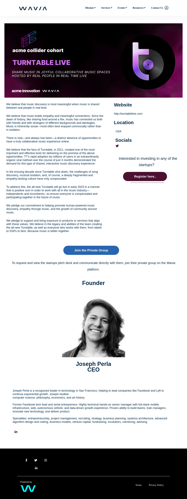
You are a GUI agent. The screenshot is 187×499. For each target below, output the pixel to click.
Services (105, 7)
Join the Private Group (91, 250)
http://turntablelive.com (128, 113)
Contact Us (157, 7)
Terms (138, 485)
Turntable (46, 149)
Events (121, 7)
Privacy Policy (156, 485)
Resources (138, 7)
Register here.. (145, 176)
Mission (89, 7)
